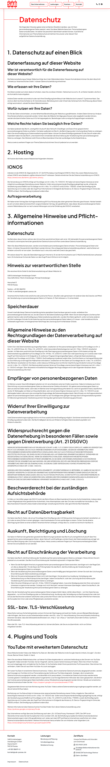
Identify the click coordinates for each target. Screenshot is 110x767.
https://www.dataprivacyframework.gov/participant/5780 (29, 723)
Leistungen (54, 4)
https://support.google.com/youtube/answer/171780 (53, 682)
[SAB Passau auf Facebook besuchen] (101, 4)
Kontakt (79, 4)
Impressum (12, 762)
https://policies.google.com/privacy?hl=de (24, 709)
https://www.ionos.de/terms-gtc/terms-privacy (25, 177)
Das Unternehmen (38, 4)
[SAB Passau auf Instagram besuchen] (99, 4)
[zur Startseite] (12, 4)
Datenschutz (23, 762)
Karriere (67, 4)
